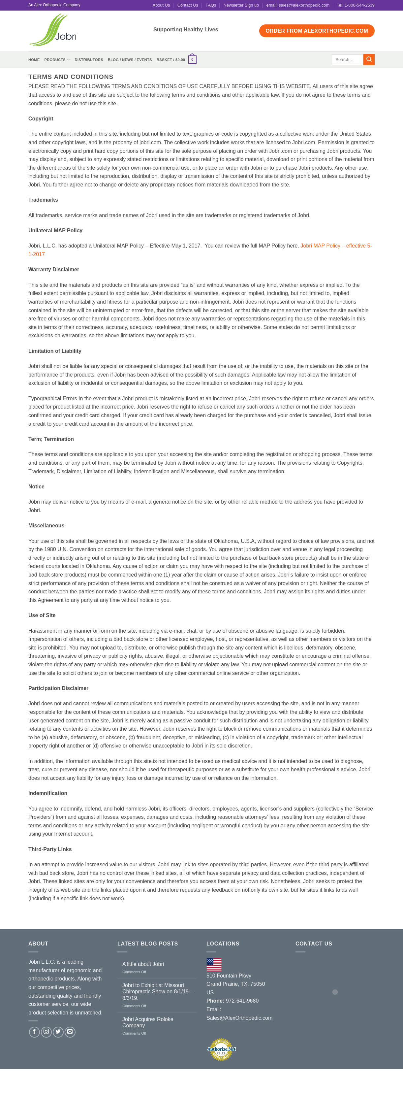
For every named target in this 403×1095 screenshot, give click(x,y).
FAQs (210, 5)
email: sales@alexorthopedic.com (298, 5)
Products (57, 59)
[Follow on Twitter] (58, 1032)
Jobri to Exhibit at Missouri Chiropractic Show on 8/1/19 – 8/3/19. (157, 991)
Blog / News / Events (130, 60)
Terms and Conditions (206, 1076)
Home (34, 60)
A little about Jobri (143, 964)
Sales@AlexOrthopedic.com (239, 1018)
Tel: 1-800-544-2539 (356, 5)
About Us (161, 5)
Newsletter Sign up (241, 5)
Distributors (89, 60)
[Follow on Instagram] (46, 1032)
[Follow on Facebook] (34, 1032)
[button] (177, 59)
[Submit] (369, 59)
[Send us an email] (70, 1032)
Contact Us (187, 5)
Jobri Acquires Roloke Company (147, 1022)
